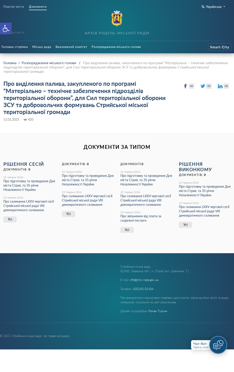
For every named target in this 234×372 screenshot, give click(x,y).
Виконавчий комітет (71, 47)
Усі (10, 219)
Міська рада (41, 47)
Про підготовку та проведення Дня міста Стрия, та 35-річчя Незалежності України (29, 185)
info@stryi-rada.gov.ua (144, 280)
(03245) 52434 (143, 289)
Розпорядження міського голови (116, 47)
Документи (38, 6)
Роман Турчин (157, 311)
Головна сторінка (15, 47)
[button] (6, 28)
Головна (9, 63)
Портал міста (13, 6)
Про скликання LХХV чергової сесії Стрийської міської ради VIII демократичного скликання (28, 205)
